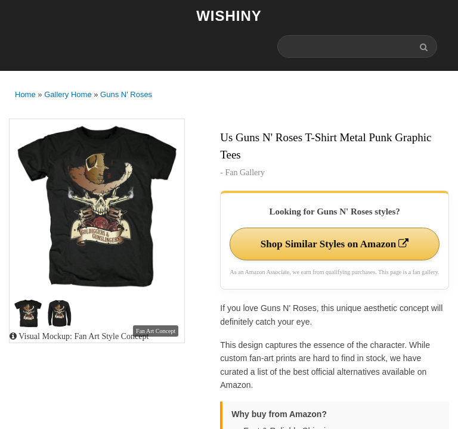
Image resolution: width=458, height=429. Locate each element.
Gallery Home (67, 94)
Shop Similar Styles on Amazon (335, 244)
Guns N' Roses (126, 94)
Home (25, 94)
